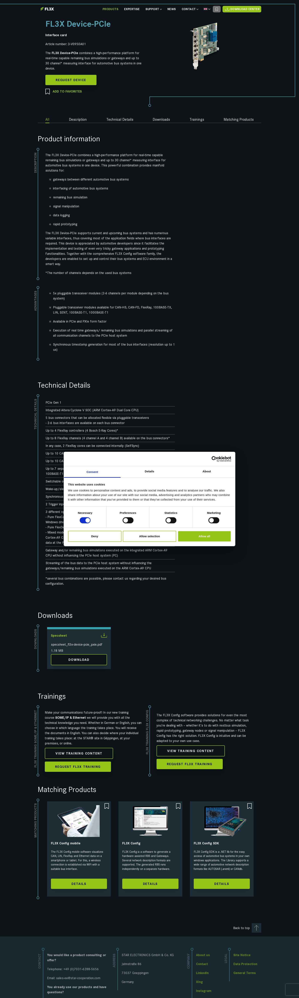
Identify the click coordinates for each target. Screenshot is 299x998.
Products (110, 9)
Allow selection (149, 536)
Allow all (204, 536)
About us (203, 955)
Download (78, 660)
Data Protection (245, 964)
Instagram (203, 991)
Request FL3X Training (78, 767)
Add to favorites (63, 91)
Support (153, 9)
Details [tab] (149, 471)
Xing (199, 982)
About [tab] (207, 471)
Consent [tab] (92, 471)
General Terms (244, 973)
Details (79, 884)
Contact (190, 9)
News (171, 9)
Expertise (132, 9)
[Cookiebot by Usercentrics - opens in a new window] (214, 459)
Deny (94, 536)
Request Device (71, 80)
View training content (78, 753)
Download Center (242, 9)
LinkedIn (202, 973)
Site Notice (242, 955)
